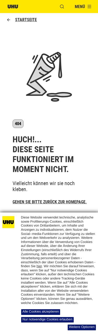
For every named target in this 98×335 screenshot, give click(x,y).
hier (39, 266)
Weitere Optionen (82, 327)
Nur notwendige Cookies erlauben (47, 319)
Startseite (21, 19)
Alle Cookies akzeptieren (40, 311)
